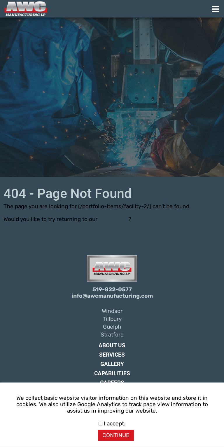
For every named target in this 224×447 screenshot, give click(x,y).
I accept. (112, 423)
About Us (112, 345)
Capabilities (112, 373)
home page (113, 219)
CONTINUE (116, 435)
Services (112, 355)
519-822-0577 (112, 289)
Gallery (112, 364)
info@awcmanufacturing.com (112, 296)
